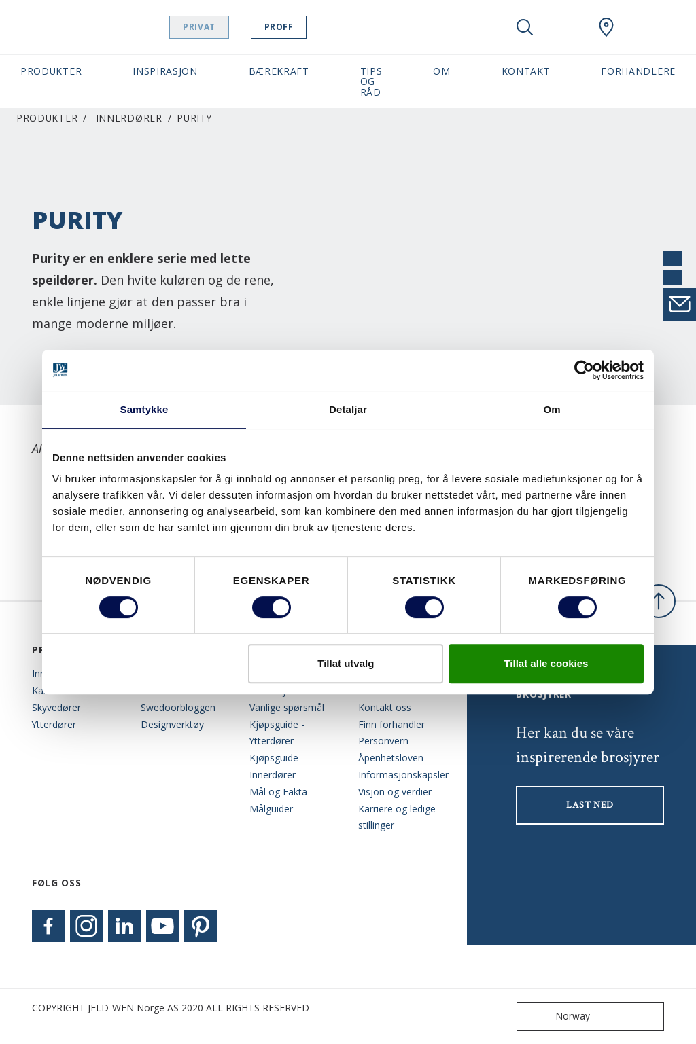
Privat (234, 27)
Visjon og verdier (395, 791)
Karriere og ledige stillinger (397, 817)
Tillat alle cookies (546, 663)
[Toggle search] (524, 27)
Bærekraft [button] (279, 71)
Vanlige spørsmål (286, 707)
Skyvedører (56, 707)
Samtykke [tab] (144, 409)
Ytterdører (54, 724)
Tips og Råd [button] (371, 81)
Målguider (271, 808)
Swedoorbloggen (178, 707)
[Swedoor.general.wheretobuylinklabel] (606, 27)
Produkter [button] (51, 71)
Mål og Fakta (278, 791)
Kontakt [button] (526, 71)
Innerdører (129, 117)
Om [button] (441, 71)
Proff (313, 27)
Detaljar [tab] (348, 409)
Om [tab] (551, 409)
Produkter (46, 117)
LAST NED (590, 805)
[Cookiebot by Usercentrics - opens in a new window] (584, 370)
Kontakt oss (384, 707)
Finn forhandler (391, 724)
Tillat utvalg (345, 663)
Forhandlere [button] (638, 71)
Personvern (383, 740)
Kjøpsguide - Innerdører (276, 766)
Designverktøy (172, 724)
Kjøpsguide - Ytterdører (276, 733)
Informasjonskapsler (402, 774)
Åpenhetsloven (390, 757)
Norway (556, 1016)
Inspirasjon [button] (165, 71)
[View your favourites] (565, 27)
